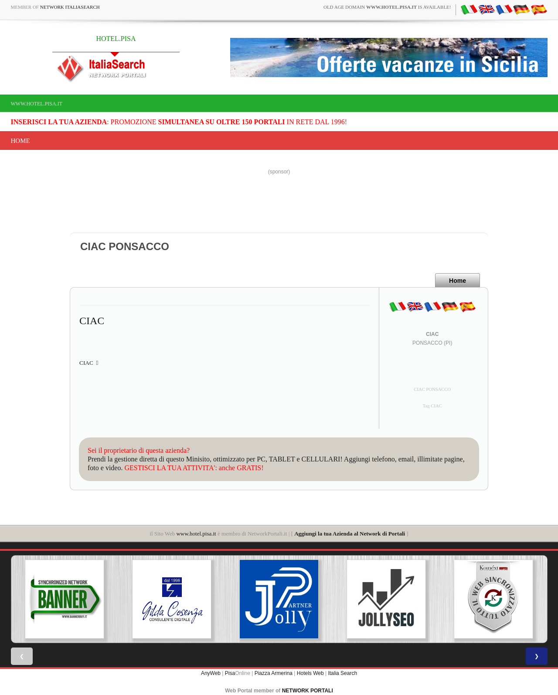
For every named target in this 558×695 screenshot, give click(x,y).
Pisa (230, 673)
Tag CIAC (432, 405)
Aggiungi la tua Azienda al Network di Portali (349, 533)
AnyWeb (211, 673)
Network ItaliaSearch (70, 7)
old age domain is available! (387, 7)
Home (20, 140)
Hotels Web (310, 673)
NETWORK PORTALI (307, 691)
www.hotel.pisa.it (37, 104)
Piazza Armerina (274, 673)
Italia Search (342, 673)
